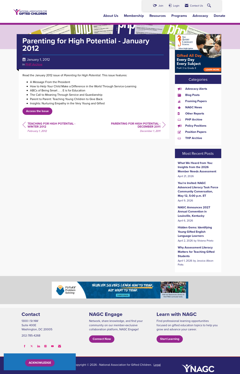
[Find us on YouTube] (52, 346)
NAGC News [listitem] (190, 107)
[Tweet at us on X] (31, 346)
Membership (134, 15)
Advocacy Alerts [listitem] (192, 89)
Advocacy (200, 15)
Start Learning (169, 339)
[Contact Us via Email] (59, 346)
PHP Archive (34, 64)
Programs (179, 15)
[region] (137, 128)
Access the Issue (37, 111)
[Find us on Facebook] (25, 346)
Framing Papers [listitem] (192, 101)
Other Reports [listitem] (191, 113)
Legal (157, 365)
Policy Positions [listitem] (192, 126)
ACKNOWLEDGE (40, 363)
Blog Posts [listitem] (189, 95)
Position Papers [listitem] (192, 132)
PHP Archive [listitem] (190, 119)
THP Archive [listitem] (190, 138)
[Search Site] (209, 5)
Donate (219, 15)
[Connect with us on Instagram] (45, 346)
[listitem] (198, 169)
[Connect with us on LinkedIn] (38, 346)
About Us (110, 15)
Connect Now (102, 339)
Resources (157, 15)
